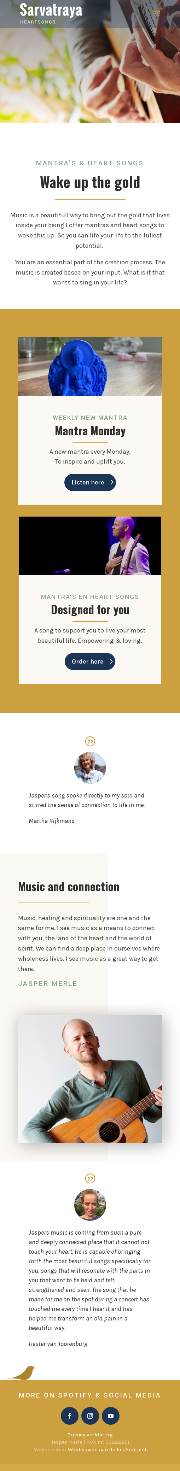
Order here (87, 661)
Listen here (87, 482)
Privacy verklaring (90, 1434)
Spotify (75, 1395)
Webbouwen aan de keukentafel (107, 1449)
